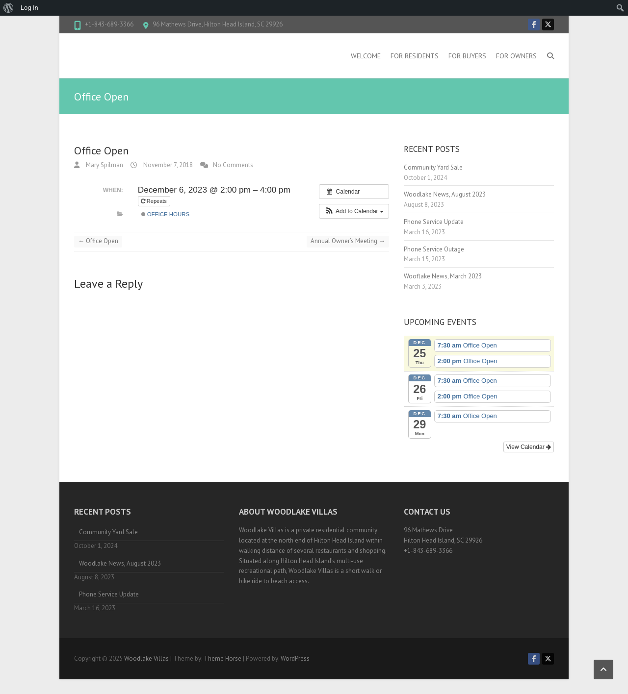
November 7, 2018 (167, 165)
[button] (354, 211)
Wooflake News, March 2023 (443, 276)
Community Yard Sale (433, 167)
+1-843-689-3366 (109, 24)
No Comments (233, 165)
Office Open (98, 241)
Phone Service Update (434, 222)
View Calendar (528, 447)
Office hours (165, 214)
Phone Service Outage (434, 249)
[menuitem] (8, 8)
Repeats (154, 201)
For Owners (516, 55)
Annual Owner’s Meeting (348, 241)
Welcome (366, 55)
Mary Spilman (103, 165)
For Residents (415, 55)
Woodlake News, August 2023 (445, 194)
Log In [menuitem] (29, 7)
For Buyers (467, 55)
